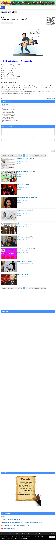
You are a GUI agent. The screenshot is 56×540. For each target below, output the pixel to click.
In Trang (1, 98)
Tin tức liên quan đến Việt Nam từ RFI (11, 519)
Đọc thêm (19, 163)
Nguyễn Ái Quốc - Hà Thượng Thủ (25, 158)
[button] (2, 7)
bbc (4, 516)
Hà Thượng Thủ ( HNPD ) (7, 23)
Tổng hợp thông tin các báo (9, 528)
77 (24, 155)
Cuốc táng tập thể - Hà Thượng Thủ (26, 171)
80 (32, 155)
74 (15, 155)
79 (29, 155)
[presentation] (12, 146)
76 (21, 155)
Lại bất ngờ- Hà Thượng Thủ (24, 274)
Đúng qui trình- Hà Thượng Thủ (25, 210)
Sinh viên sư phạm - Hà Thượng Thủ (26, 248)
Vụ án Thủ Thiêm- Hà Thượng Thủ (25, 236)
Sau (43, 17)
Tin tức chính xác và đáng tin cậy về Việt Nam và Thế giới (16, 525)
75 (18, 155)
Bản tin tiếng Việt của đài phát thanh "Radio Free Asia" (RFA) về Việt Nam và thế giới (22, 522)
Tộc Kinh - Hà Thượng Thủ (24, 223)
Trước (40, 17)
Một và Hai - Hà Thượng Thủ (24, 184)
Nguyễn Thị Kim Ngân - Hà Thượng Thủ (27, 197)
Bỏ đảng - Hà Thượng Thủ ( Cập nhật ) (26, 261)
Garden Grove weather (28, 309)
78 (26, 155)
